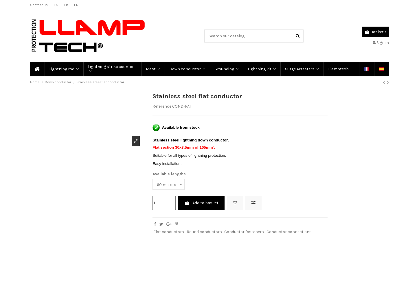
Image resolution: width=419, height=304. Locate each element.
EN (76, 5)
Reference (161, 106)
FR (66, 5)
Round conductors (204, 231)
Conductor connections (289, 231)
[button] (63, 69)
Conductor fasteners (244, 231)
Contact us (39, 5)
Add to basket (201, 202)
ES (56, 5)
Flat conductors (168, 231)
